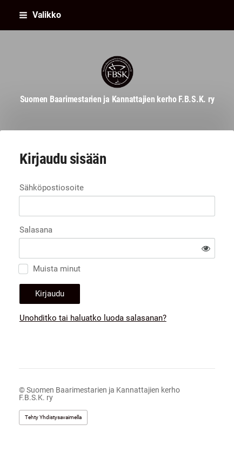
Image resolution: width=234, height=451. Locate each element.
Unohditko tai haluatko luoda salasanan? (92, 318)
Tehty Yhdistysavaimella (53, 417)
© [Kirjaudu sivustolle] (22, 390)
